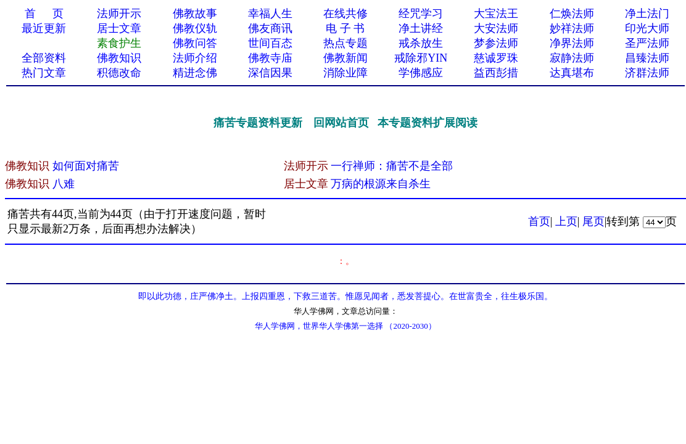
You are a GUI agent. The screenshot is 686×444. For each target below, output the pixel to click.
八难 (63, 184)
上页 (566, 221)
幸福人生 (270, 13)
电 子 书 (345, 28)
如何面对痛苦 (85, 166)
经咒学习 (421, 13)
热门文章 (44, 73)
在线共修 (345, 13)
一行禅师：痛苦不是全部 (392, 166)
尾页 (593, 221)
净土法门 (647, 13)
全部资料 (44, 58)
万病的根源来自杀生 (381, 184)
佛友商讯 (270, 28)
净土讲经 (421, 28)
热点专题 (345, 43)
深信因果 (270, 73)
